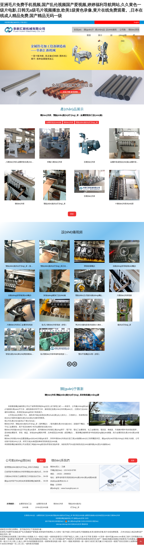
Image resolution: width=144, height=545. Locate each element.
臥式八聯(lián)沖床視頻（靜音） (54, 325)
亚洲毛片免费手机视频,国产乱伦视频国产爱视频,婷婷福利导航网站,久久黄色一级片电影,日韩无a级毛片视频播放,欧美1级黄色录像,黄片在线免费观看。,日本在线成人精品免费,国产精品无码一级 (71, 10)
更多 (72, 214)
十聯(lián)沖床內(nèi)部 (124, 204)
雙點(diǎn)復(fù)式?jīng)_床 (87, 122)
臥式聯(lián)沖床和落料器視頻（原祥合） (56, 354)
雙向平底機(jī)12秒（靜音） (89, 354)
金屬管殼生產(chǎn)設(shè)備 (41, 504)
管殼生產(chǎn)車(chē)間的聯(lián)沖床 (21, 354)
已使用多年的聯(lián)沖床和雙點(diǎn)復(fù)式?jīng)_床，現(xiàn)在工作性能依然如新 (38, 472)
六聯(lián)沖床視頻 (124, 295)
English (137, 22)
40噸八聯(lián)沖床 (54, 162)
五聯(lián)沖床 (89, 162)
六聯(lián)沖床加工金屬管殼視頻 (20, 325)
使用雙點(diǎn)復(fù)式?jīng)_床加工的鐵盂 (21, 467)
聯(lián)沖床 (68, 122)
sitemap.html (66, 524)
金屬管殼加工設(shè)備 (25, 504)
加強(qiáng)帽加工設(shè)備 (54, 295)
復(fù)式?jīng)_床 (124, 325)
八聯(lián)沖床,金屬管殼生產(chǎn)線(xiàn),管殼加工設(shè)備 (30, 162)
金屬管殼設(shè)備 (53, 122)
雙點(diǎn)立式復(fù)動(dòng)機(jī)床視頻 (91, 295)
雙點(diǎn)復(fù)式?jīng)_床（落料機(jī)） (22, 266)
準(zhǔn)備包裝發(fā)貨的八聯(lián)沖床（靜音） (94, 325)
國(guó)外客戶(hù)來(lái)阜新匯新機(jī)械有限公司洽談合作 (27, 481)
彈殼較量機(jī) (89, 266)
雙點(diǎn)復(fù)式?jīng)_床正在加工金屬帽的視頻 (60, 266)
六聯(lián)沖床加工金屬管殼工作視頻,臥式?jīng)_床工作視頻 (28, 476)
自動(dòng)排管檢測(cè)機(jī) (124, 266)
